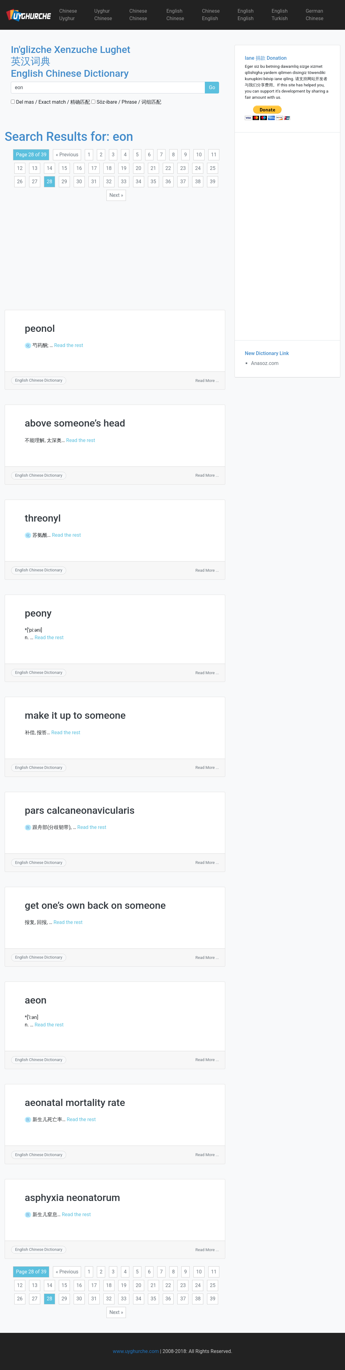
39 (212, 181)
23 (183, 168)
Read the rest (68, 345)
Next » (116, 195)
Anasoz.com (264, 363)
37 (183, 181)
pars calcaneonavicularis (80, 810)
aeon (35, 1000)
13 (34, 168)
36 (168, 181)
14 (49, 168)
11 (214, 155)
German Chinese (314, 14)
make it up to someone (75, 715)
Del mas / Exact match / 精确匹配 (50, 102)
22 (168, 168)
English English (246, 14)
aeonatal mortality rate (75, 1102)
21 (153, 168)
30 (79, 181)
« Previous (67, 155)
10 (199, 155)
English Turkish (280, 14)
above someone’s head (75, 423)
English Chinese (175, 14)
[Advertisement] (115, 251)
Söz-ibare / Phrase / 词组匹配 (126, 102)
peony (38, 613)
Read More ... (207, 380)
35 (153, 181)
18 (109, 168)
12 (20, 168)
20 (138, 168)
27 (34, 181)
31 (94, 181)
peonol (40, 328)
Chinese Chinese (138, 14)
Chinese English (211, 14)
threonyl (43, 518)
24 (198, 168)
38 (198, 181)
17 (94, 168)
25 (212, 168)
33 (124, 181)
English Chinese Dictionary (39, 380)
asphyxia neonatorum (72, 1197)
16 (79, 168)
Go (212, 87)
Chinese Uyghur (68, 14)
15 (64, 168)
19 (124, 168)
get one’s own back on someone (95, 905)
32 (109, 181)
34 (138, 181)
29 (64, 181)
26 (20, 181)
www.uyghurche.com (136, 1351)
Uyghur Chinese (103, 14)
